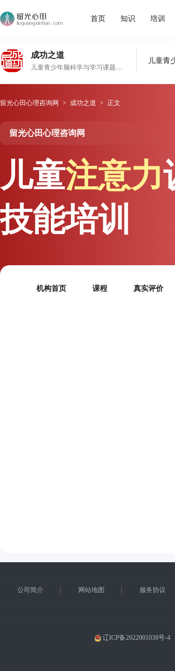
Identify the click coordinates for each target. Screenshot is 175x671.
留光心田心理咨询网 (29, 102)
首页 (98, 18)
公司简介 (30, 589)
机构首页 (51, 288)
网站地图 (91, 589)
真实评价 (148, 288)
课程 (99, 288)
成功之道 (83, 102)
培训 (157, 18)
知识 (127, 18)
